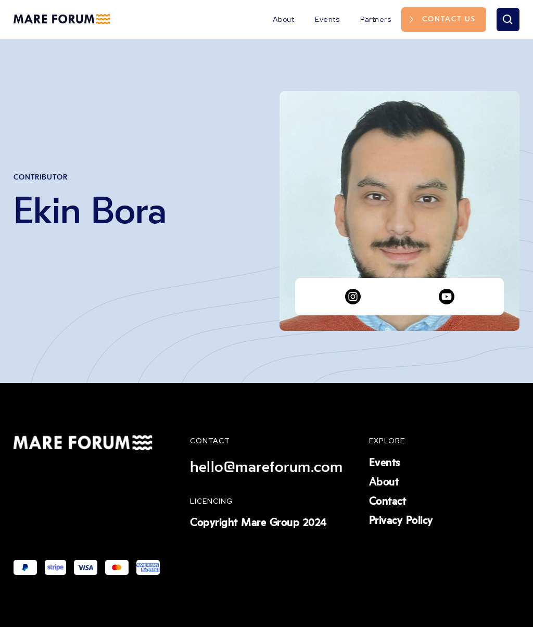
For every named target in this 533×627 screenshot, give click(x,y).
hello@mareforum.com (266, 467)
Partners (375, 19)
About (284, 19)
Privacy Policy (401, 521)
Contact (388, 501)
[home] (62, 19)
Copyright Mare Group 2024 (258, 523)
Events (327, 19)
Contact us (449, 19)
